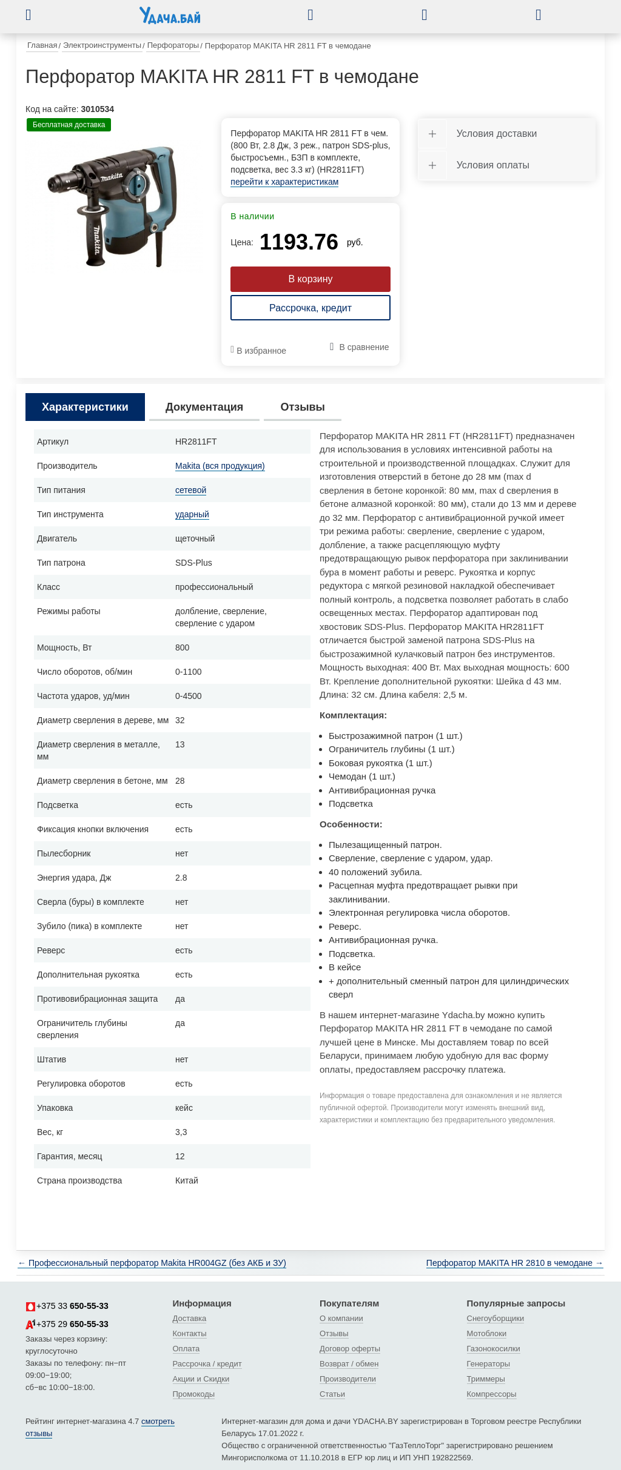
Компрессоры (492, 1394)
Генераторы (489, 1363)
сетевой (190, 490)
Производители (348, 1378)
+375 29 (67, 1324)
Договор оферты (350, 1348)
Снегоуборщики (496, 1318)
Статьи (332, 1394)
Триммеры (486, 1378)
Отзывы (334, 1333)
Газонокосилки (493, 1348)
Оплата (186, 1348)
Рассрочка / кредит (207, 1363)
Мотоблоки (487, 1333)
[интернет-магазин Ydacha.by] (169, 20)
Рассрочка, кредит (310, 308)
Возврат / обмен (349, 1363)
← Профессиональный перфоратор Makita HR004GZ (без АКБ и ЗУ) (152, 1263)
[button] (37, 14)
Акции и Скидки (201, 1378)
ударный (192, 514)
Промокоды (194, 1394)
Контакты (190, 1333)
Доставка (190, 1318)
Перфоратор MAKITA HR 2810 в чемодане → (514, 1263)
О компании (341, 1318)
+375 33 (67, 1306)
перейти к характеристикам (284, 182)
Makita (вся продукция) (220, 466)
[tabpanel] (114, 207)
